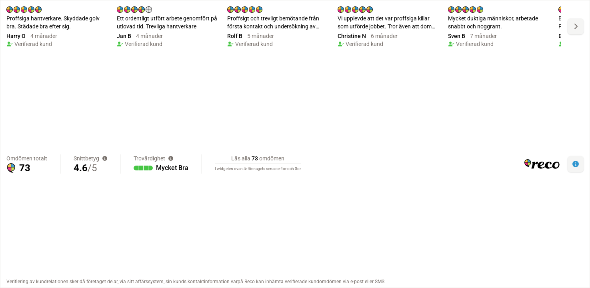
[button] (576, 164)
